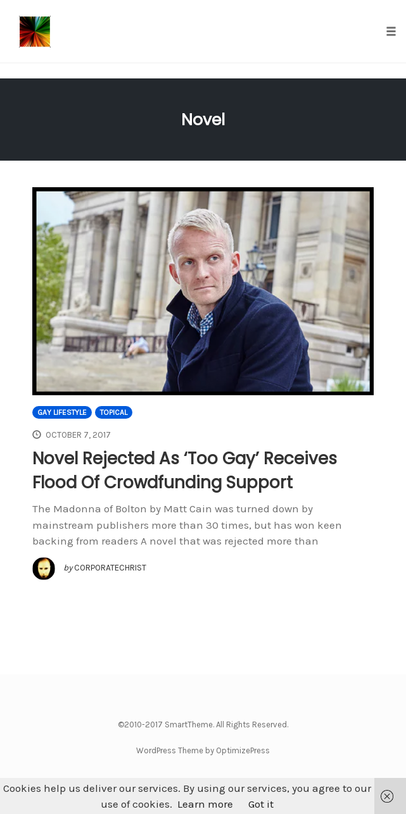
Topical (113, 412)
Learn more (205, 804)
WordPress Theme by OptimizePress (203, 750)
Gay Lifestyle (62, 412)
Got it (261, 804)
